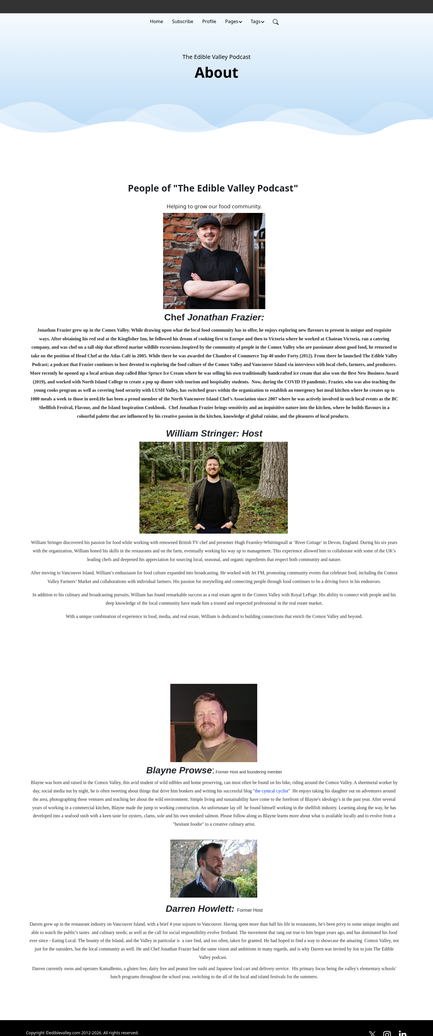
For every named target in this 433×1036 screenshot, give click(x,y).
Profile (209, 21)
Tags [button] (255, 21)
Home (156, 21)
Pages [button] (231, 21)
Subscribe (182, 21)
